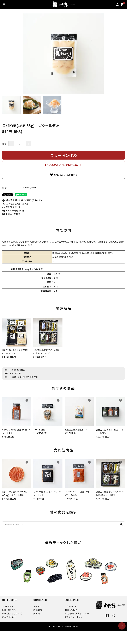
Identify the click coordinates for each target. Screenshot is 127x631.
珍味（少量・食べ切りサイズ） (25, 376)
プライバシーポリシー (74, 616)
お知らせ (37, 606)
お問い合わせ (71, 609)
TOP (6, 369)
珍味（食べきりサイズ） (12, 613)
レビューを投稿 (11, 213)
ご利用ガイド (70, 606)
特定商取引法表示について (77, 613)
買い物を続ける (11, 207)
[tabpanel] (63, 53)
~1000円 (16, 373)
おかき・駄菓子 (9, 616)
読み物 (36, 613)
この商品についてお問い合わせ (63, 165)
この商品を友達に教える (15, 203)
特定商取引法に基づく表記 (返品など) (22, 200)
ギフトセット (7, 606)
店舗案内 (37, 609)
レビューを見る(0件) (13, 210)
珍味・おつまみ (18, 369)
